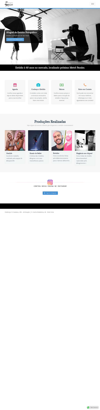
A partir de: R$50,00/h (15, 39)
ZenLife (9, 153)
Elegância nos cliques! (84, 153)
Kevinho (56, 153)
